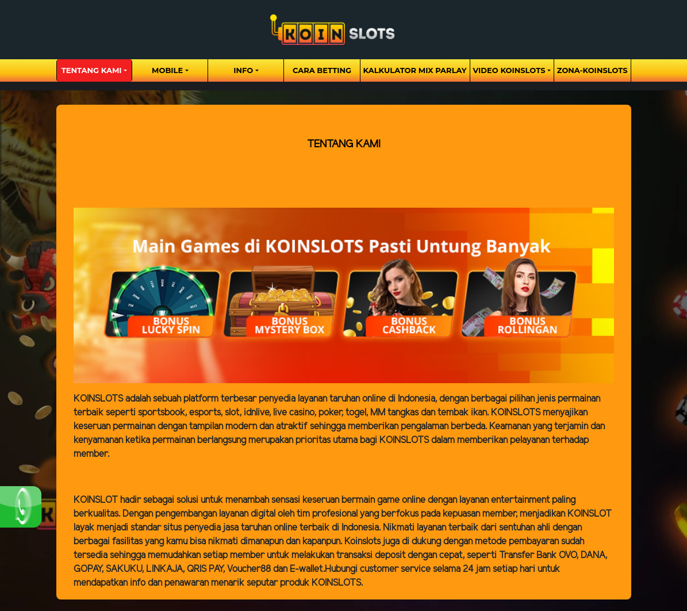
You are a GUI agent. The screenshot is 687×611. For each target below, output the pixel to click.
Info (243, 70)
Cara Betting (322, 70)
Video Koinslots (509, 70)
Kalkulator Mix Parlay (415, 70)
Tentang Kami (92, 70)
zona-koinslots (592, 70)
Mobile (167, 70)
